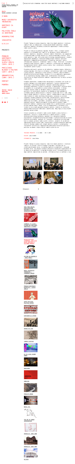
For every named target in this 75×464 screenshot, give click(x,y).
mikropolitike (8, 36)
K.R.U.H (5, 44)
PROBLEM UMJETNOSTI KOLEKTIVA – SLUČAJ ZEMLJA (31, 282)
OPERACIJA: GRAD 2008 (31, 428)
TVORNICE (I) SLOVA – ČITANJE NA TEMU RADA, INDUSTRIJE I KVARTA (31, 220)
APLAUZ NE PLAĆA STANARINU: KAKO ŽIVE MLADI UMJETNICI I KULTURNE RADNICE (31, 236)
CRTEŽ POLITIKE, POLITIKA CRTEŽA (31, 297)
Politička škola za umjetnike (9, 32)
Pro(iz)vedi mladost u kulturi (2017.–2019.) (10, 70)
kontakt (5, 81)
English (10, 90)
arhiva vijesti (6, 93)
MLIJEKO (31, 454)
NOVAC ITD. (31, 401)
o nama (4, 16)
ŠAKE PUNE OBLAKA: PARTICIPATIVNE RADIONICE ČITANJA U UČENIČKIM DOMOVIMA (31, 204)
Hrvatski (4, 90)
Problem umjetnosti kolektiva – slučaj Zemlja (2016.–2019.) (8, 60)
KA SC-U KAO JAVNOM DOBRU (31, 349)
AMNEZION (31, 376)
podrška (5, 85)
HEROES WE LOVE (31, 323)
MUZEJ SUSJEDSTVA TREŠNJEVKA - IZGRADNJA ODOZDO (31, 267)
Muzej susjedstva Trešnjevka (9, 21)
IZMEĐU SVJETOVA (31, 336)
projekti (5, 50)
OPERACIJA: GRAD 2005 (31, 441)
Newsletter (4, 91)
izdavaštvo (6, 40)
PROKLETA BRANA (31, 389)
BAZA (9, 11)
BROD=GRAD (31, 363)
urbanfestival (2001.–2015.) (8, 76)
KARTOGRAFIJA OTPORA (31, 310)
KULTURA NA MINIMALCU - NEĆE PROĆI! (31, 251)
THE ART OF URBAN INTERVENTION (31, 415)
